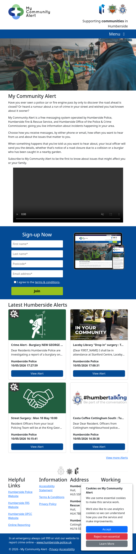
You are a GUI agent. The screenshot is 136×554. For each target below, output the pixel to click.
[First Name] (37, 244)
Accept (106, 529)
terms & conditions (47, 282)
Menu (117, 34)
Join (37, 291)
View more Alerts (117, 458)
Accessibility (67, 549)
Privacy (53, 549)
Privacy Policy (48, 504)
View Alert (37, 373)
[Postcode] (37, 263)
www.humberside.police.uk (54, 542)
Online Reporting (19, 525)
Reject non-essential (107, 536)
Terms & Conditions (51, 497)
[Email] (37, 273)
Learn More (106, 544)
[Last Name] (37, 253)
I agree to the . (37, 282)
